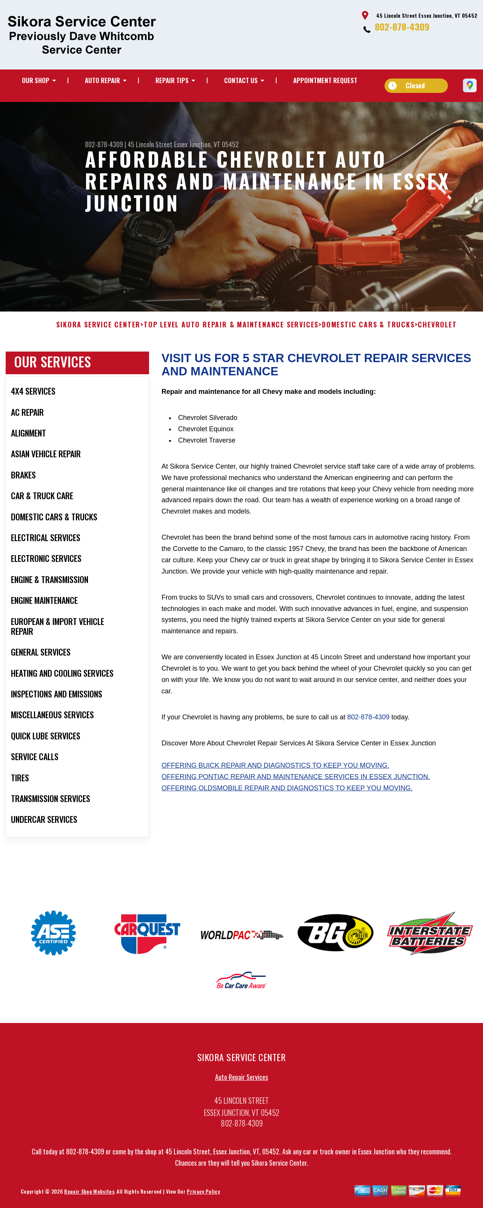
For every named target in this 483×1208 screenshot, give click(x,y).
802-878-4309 (402, 26)
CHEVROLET (437, 328)
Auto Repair (102, 80)
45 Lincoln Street (150, 144)
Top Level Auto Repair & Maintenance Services (231, 328)
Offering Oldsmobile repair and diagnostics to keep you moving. (287, 791)
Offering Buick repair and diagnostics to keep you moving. (275, 768)
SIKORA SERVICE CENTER (98, 328)
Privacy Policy (203, 1194)
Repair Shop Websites (89, 1194)
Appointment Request (325, 80)
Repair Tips (172, 80)
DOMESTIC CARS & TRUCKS (368, 328)
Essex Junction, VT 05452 (206, 144)
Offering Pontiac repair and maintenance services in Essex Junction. (296, 780)
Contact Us (241, 80)
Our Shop (35, 80)
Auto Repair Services (241, 1080)
